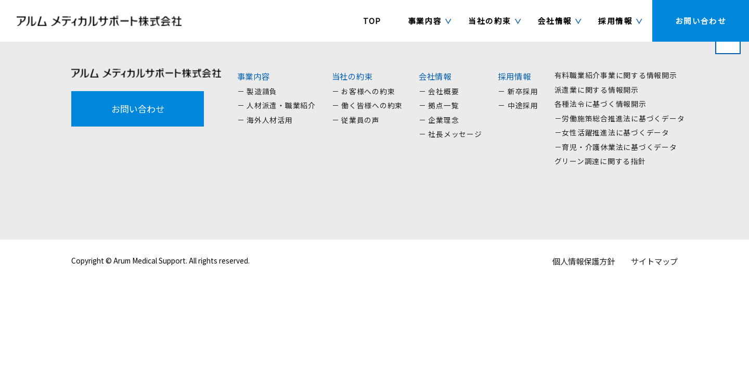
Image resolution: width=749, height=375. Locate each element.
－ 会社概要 (439, 91)
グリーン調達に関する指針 (600, 161)
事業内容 (253, 76)
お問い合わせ (137, 108)
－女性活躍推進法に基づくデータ (611, 132)
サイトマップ (654, 261)
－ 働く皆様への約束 (367, 105)
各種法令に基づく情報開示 (600, 103)
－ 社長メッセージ (450, 134)
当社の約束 (352, 76)
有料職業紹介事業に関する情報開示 (615, 75)
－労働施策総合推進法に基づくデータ (619, 118)
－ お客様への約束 (363, 91)
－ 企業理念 (439, 120)
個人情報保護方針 (583, 261)
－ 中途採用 (518, 105)
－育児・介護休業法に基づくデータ (615, 147)
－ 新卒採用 (518, 91)
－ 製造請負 (257, 91)
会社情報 (435, 76)
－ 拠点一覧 (439, 105)
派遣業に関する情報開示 (596, 89)
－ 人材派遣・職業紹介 (276, 105)
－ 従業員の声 (356, 120)
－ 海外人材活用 (265, 120)
